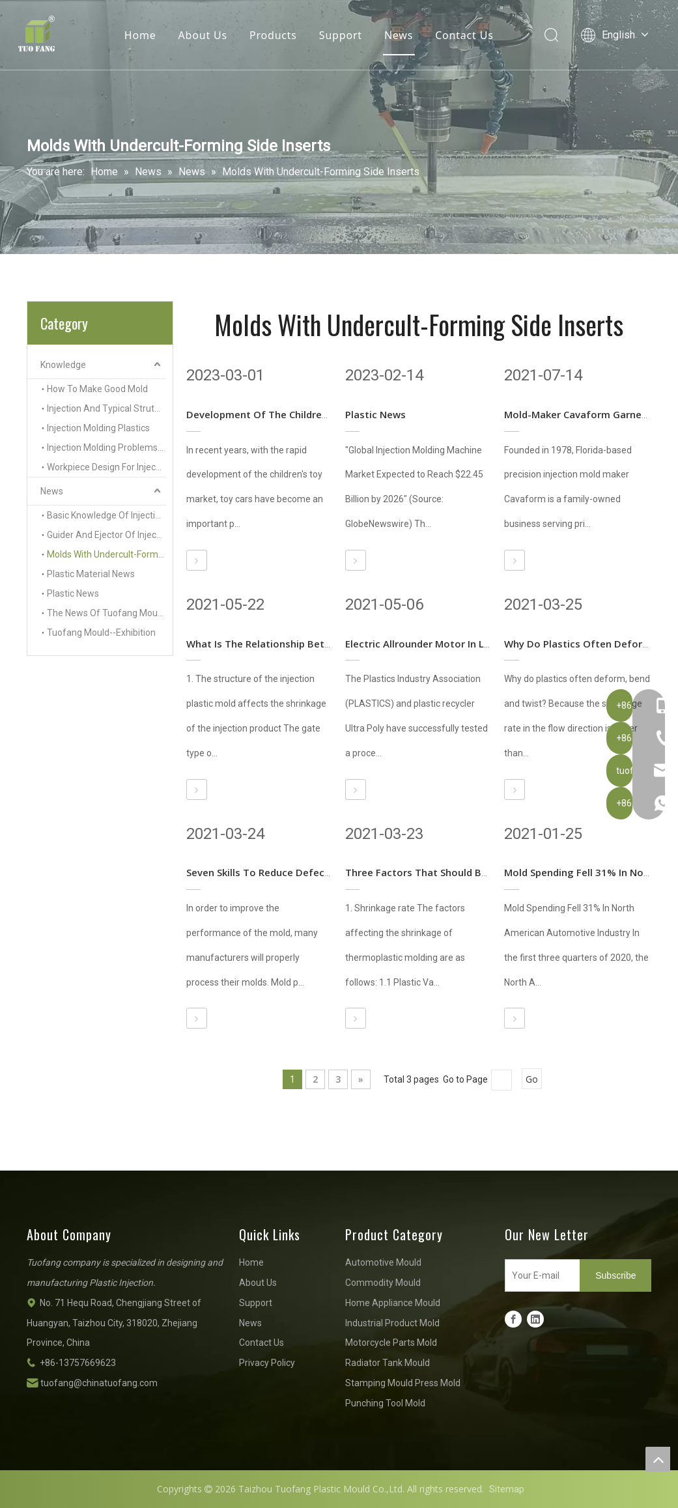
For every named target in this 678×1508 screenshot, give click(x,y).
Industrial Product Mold (392, 1323)
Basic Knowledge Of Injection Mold (106, 515)
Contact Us (464, 36)
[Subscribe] (615, 1275)
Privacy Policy (267, 1363)
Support (340, 36)
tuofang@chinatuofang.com (99, 1383)
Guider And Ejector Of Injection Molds (106, 535)
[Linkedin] (535, 1319)
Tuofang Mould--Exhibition (101, 632)
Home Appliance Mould (392, 1303)
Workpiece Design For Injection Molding (106, 467)
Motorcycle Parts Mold (391, 1342)
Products (273, 36)
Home (140, 36)
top (657, 1459)
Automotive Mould (383, 1262)
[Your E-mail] (539, 1275)
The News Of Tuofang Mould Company (106, 613)
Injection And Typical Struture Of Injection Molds (106, 408)
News (398, 36)
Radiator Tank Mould (387, 1363)
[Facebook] (513, 1319)
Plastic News (73, 593)
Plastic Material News (91, 574)
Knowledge (63, 365)
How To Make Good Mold (97, 389)
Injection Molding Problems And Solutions (106, 447)
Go (532, 1079)
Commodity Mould (383, 1282)
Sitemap (506, 1489)
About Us (202, 36)
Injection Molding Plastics (98, 428)
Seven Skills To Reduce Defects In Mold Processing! (307, 872)
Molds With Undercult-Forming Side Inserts (106, 554)
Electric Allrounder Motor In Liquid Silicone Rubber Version (483, 643)
